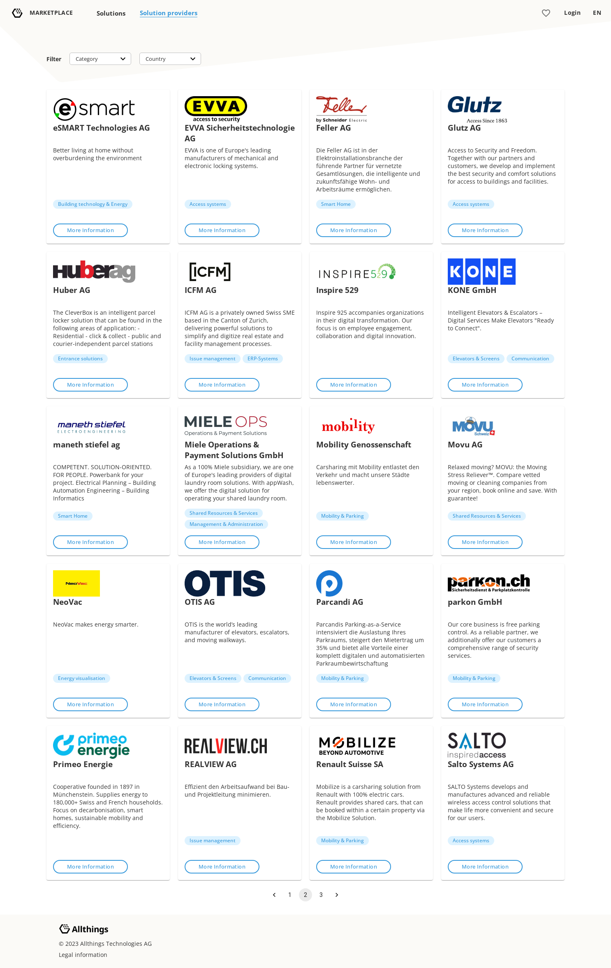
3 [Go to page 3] (321, 895)
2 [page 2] (305, 895)
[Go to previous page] (274, 894)
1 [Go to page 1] (290, 895)
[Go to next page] (336, 894)
